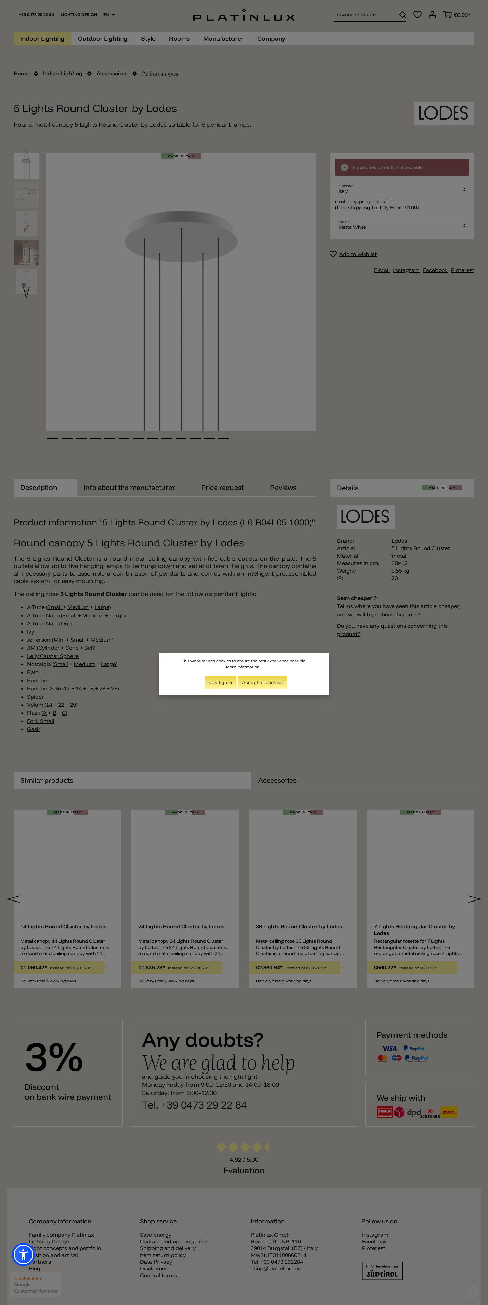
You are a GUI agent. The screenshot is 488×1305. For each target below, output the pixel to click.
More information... (244, 666)
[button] (23, 1254)
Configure (220, 682)
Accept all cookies (262, 682)
